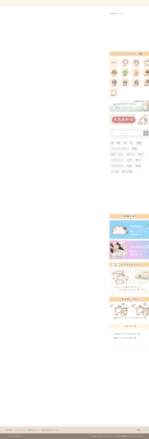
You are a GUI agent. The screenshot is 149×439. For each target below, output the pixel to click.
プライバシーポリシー (15, 436)
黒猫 (138, 165)
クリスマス (117, 165)
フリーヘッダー (119, 148)
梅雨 (139, 142)
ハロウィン (117, 160)
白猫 (129, 165)
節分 (138, 160)
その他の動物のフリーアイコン (33, 151)
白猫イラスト (15, 175)
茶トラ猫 (127, 171)
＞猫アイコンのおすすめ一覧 (124, 338)
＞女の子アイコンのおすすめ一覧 (126, 334)
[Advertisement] (56, 98)
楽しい (130, 154)
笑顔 (134, 148)
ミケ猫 (114, 171)
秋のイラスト (27, 175)
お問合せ (118, 4)
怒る (140, 154)
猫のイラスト (15, 17)
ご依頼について (135, 4)
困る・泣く (117, 154)
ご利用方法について (99, 4)
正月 (129, 160)
